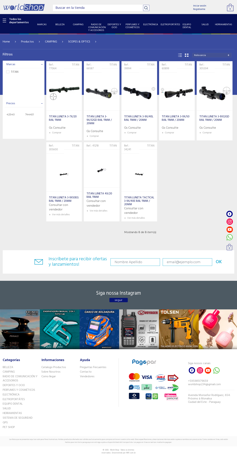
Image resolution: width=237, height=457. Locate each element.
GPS (5, 422)
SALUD (7, 408)
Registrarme (199, 9)
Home (6, 41)
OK (219, 262)
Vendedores (87, 376)
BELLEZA (8, 367)
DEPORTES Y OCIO (14, 385)
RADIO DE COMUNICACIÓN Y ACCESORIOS (20, 378)
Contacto (86, 372)
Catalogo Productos (53, 367)
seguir (118, 300)
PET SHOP (9, 427)
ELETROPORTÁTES (14, 399)
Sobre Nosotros (50, 372)
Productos (27, 41)
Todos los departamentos (19, 21)
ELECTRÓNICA (11, 394)
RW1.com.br (131, 453)
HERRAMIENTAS (12, 413)
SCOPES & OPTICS (79, 41)
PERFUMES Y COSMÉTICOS (19, 390)
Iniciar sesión (199, 6)
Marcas (24, 64)
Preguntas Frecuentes (93, 367)
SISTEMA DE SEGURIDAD (18, 418)
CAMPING (51, 41)
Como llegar (48, 376)
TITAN (12, 72)
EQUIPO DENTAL (13, 404)
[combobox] (212, 55)
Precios (24, 103)
